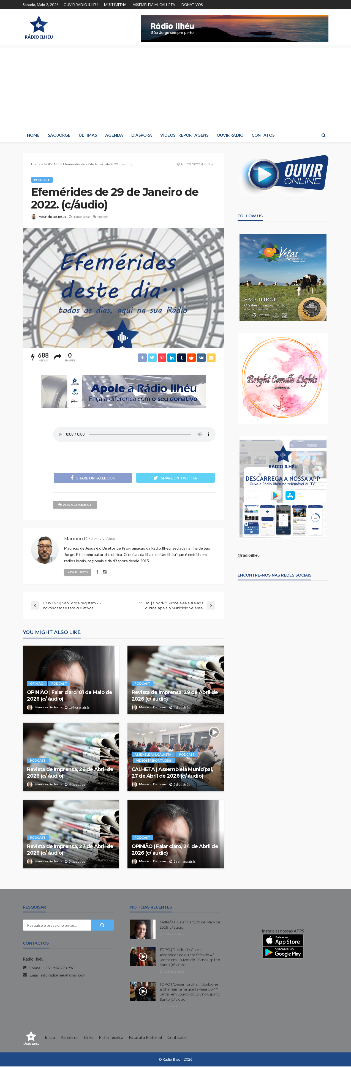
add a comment (75, 505)
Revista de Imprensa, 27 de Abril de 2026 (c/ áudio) (70, 850)
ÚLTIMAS (88, 135)
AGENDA (114, 135)
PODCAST (42, 180)
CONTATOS (263, 135)
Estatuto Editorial (145, 1037)
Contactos (177, 1037)
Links (88, 1037)
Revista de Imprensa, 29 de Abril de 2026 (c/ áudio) (175, 696)
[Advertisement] (175, 86)
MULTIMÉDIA (115, 4)
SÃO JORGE (59, 135)
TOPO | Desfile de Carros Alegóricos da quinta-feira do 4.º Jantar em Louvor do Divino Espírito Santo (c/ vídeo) (190, 958)
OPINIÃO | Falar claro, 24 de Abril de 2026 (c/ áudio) (175, 850)
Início (50, 1037)
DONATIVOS (192, 4)
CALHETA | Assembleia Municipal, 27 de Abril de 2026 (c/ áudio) (172, 773)
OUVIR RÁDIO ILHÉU (81, 4)
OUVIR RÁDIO (230, 135)
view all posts (78, 572)
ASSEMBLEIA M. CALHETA (154, 4)
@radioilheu (249, 555)
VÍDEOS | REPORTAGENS (184, 135)
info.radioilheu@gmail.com (63, 975)
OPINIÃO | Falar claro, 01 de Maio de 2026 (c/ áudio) (69, 696)
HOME (33, 135)
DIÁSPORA (141, 135)
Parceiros (69, 1037)
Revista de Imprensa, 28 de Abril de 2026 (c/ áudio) (70, 773)
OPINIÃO (37, 684)
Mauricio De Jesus (52, 217)
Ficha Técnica (111, 1037)
